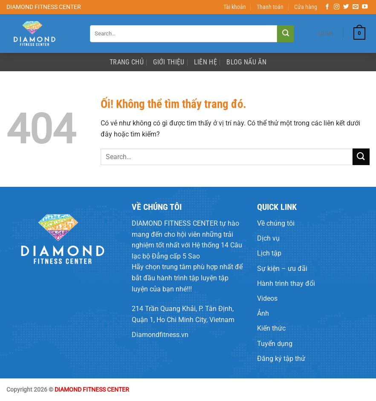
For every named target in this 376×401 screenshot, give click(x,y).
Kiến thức (271, 328)
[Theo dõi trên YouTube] (365, 7)
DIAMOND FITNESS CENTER (175, 223)
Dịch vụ (268, 238)
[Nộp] (285, 33)
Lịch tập (269, 253)
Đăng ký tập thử (281, 359)
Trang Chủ (127, 62)
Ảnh (263, 313)
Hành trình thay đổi (286, 283)
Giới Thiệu (168, 62)
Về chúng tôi (276, 223)
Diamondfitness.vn (160, 335)
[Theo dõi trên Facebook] (327, 7)
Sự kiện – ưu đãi (282, 268)
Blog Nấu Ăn (246, 62)
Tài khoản (234, 7)
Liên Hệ (205, 62)
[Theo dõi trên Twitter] (346, 7)
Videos (267, 298)
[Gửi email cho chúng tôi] (356, 7)
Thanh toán (270, 7)
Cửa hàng (305, 7)
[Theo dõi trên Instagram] (337, 7)
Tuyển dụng (274, 344)
